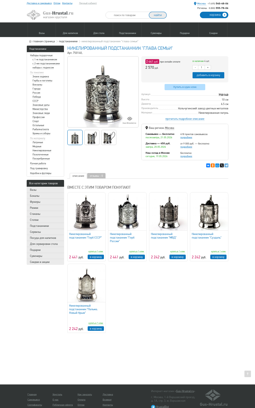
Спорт (36, 121)
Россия (36, 92)
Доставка (108, 394)
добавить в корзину (208, 75)
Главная (32, 394)
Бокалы (34, 196)
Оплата (81, 399)
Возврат (107, 399)
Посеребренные (41, 158)
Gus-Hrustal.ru (185, 391)
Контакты (67, 3)
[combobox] (130, 15)
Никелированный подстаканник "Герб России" (122, 237)
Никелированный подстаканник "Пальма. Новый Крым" (83, 309)
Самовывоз (33, 399)
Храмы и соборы (41, 133)
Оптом (57, 3)
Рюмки (34, 208)
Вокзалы (37, 84)
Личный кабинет (88, 3)
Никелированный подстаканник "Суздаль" (206, 235)
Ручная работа (38, 163)
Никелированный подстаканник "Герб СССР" (85, 235)
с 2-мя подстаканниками (46, 63)
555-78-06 (218, 8)
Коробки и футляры (40, 173)
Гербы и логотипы (42, 80)
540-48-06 (218, 3)
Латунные (38, 142)
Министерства (40, 109)
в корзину (96, 257)
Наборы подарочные (41, 55)
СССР (35, 101)
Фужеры (35, 202)
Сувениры (36, 256)
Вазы (33, 190)
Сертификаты (34, 405)
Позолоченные (41, 154)
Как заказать (85, 394)
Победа (37, 96)
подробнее (186, 137)
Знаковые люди (41, 113)
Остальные (38, 125)
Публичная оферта (63, 405)
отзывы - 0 (96, 176)
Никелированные (42, 150)
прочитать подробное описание (184, 119)
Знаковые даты (41, 105)
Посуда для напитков (43, 238)
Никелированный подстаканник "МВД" (164, 235)
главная (44, 41)
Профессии (39, 117)
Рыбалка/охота (41, 129)
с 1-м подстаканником (45, 59)
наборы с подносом (43, 67)
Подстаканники (37, 49)
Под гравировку (39, 168)
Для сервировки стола (44, 244)
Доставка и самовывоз (39, 3)
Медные (37, 146)
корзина (218, 15)
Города (36, 88)
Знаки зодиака (41, 76)
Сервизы (35, 232)
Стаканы (35, 214)
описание (78, 176)
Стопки (34, 220)
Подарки (35, 250)
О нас (56, 399)
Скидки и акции (40, 262)
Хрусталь (57, 394)
